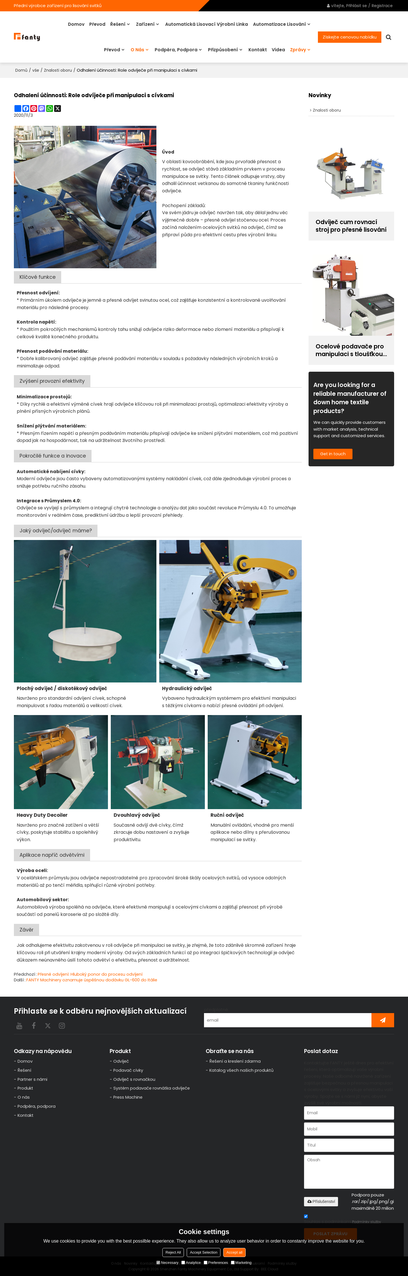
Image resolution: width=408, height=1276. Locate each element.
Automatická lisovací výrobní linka (206, 24)
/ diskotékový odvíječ (62, 688)
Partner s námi (33, 1079)
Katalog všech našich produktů (242, 1070)
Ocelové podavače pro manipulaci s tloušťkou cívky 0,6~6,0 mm (350, 350)
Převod (97, 24)
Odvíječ (121, 1061)
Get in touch (333, 454)
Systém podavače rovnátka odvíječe (152, 1088)
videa (278, 49)
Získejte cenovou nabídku (350, 37)
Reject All (173, 1252)
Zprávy (298, 49)
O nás (137, 49)
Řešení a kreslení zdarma (235, 1061)
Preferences (216, 1262)
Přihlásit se (356, 5)
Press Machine (128, 1097)
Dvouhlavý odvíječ (137, 815)
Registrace (382, 5)
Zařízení (145, 24)
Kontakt (257, 49)
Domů (21, 70)
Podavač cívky (128, 1070)
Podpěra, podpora (176, 49)
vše (35, 70)
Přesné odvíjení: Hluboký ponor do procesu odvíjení (91, 974)
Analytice (191, 1262)
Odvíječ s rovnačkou (134, 1079)
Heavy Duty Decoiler (42, 815)
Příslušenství (321, 1201)
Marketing (241, 1262)
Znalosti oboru (58, 70)
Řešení (118, 24)
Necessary (167, 1262)
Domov (76, 24)
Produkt (26, 1088)
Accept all (234, 1252)
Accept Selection (203, 1252)
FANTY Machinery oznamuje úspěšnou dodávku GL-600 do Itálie (92, 979)
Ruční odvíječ (227, 815)
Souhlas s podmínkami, (342, 1219)
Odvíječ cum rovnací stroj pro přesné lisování (347, 225)
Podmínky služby (366, 1221)
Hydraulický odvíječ (187, 688)
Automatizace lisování (279, 24)
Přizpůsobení (223, 49)
